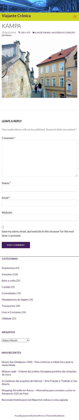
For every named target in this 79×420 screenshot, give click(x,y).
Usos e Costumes (11, 312)
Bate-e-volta (9, 280)
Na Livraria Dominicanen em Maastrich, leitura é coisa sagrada (35, 399)
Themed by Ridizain (55, 415)
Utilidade (7, 318)
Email (6, 197)
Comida (6, 286)
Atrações (7, 274)
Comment (8, 138)
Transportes (8, 305)
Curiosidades (9, 293)
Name (6, 183)
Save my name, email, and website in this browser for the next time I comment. (38, 233)
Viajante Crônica (16, 15)
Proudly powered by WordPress (29, 415)
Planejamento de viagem (15, 299)
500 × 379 (25, 32)
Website (7, 212)
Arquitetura (8, 267)
